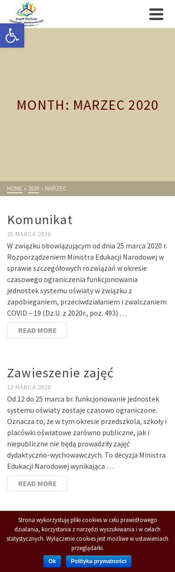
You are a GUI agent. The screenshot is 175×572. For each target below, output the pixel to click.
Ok (52, 561)
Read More (37, 330)
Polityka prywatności (98, 561)
